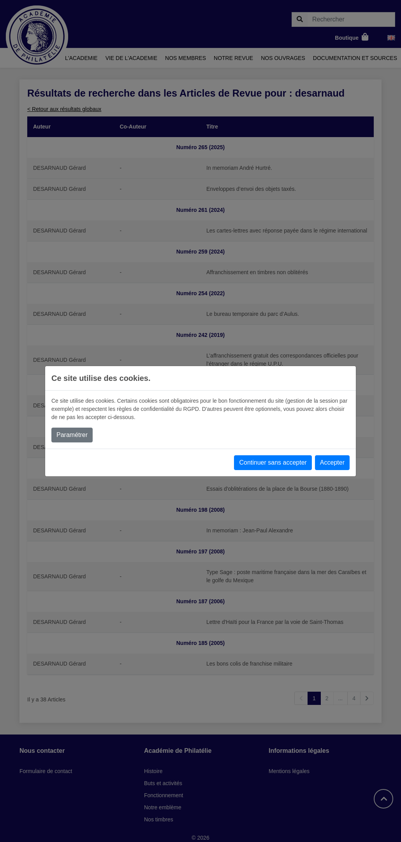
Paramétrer (72, 435)
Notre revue (233, 58)
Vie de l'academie (131, 58)
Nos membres (185, 58)
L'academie (81, 58)
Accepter (332, 462)
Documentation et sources (355, 58)
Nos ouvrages (283, 58)
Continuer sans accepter (272, 462)
